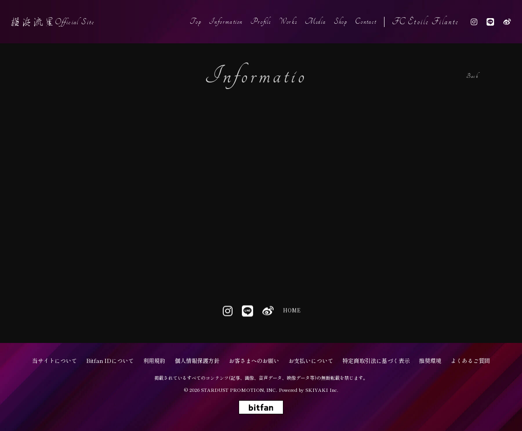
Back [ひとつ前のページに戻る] (472, 76)
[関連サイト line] (490, 21)
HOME (291, 311)
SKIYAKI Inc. (321, 389)
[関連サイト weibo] (507, 21)
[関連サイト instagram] (474, 21)
